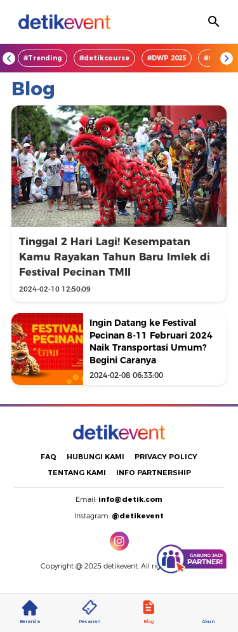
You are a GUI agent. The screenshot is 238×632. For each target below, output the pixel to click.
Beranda (30, 612)
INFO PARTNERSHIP (153, 472)
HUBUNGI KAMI (95, 456)
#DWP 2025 (166, 58)
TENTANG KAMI (77, 472)
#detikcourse (104, 58)
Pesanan (89, 612)
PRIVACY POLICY (166, 456)
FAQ (48, 456)
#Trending (42, 58)
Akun (208, 612)
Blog (148, 612)
